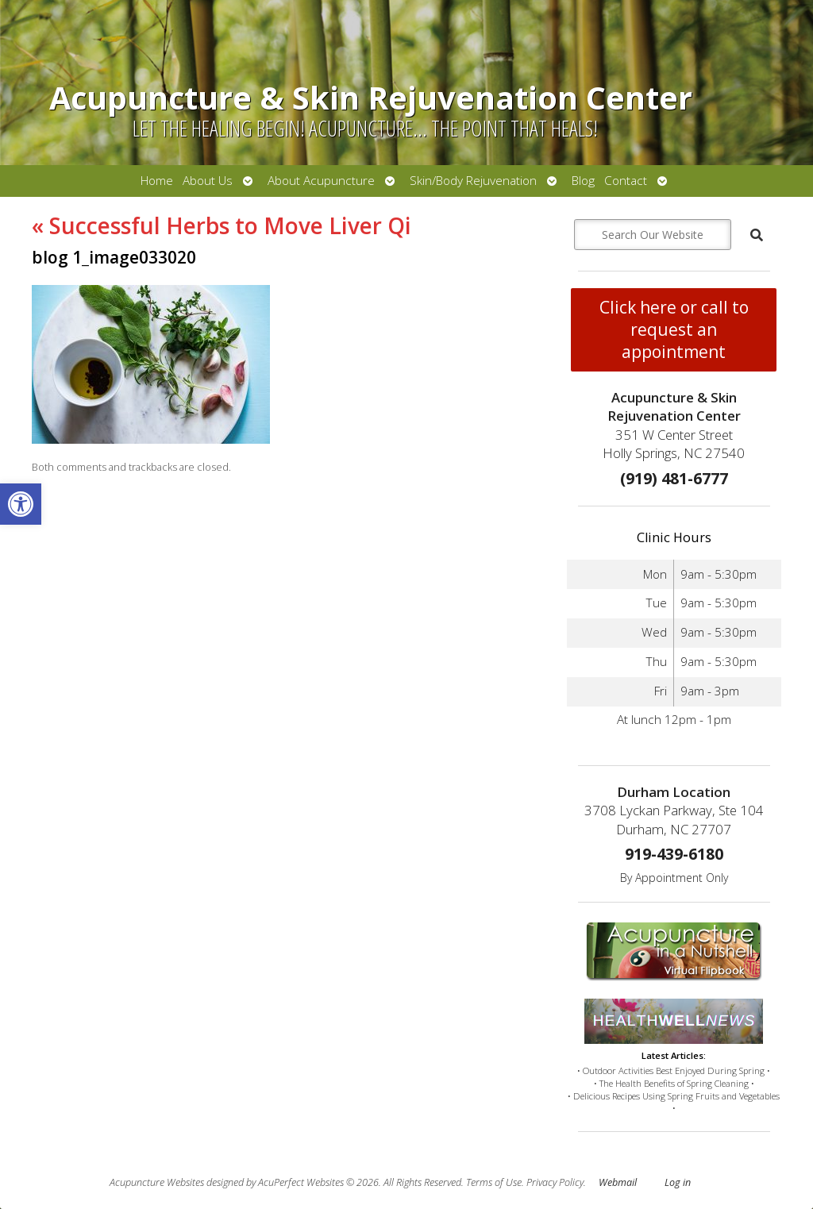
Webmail (618, 1182)
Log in (678, 1182)
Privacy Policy (555, 1182)
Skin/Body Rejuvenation (473, 180)
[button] (20, 504)
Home (157, 180)
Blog (583, 180)
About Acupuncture (321, 180)
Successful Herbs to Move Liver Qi (221, 225)
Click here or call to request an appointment (674, 329)
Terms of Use (494, 1182)
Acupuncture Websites (157, 1182)
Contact (625, 180)
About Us (208, 180)
